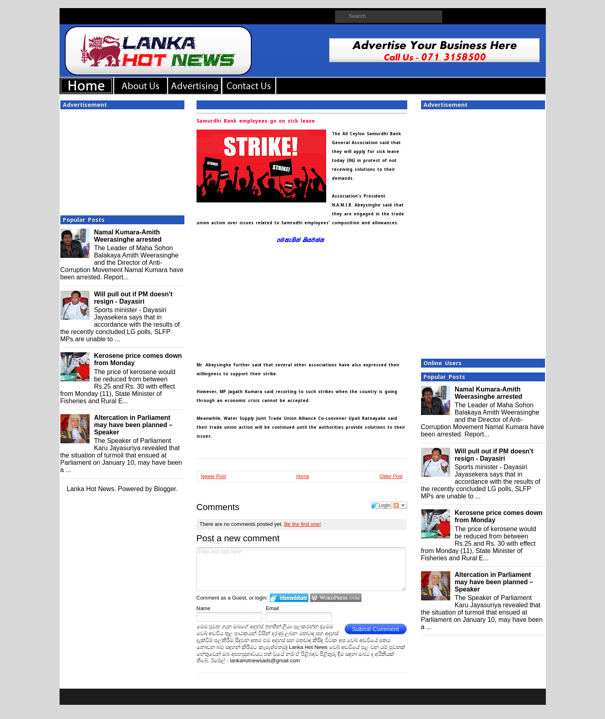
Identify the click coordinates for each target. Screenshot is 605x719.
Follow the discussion (400, 505)
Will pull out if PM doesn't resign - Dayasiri (133, 298)
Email (272, 608)
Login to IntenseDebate (289, 597)
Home (302, 476)
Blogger (165, 488)
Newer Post (213, 476)
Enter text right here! (301, 569)
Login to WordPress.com (335, 597)
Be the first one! (302, 524)
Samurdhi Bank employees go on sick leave (256, 121)
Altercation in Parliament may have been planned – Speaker (133, 425)
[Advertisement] (122, 160)
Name (204, 608)
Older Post (391, 476)
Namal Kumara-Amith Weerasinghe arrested (128, 236)
